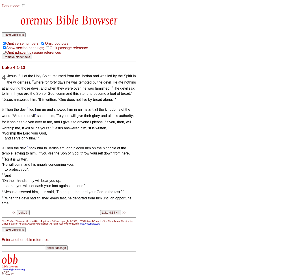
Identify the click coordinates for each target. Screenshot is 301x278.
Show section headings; (25, 48)
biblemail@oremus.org (13, 269)
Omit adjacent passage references (33, 52)
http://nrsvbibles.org (90, 224)
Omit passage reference (69, 48)
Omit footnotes (56, 43)
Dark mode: (11, 6)
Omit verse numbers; (22, 43)
